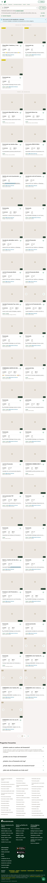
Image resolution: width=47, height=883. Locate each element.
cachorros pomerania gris (37, 799)
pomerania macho (5, 803)
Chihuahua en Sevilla (35, 835)
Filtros (42, 7)
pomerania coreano (36, 804)
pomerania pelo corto (21, 793)
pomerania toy (19, 780)
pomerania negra (4, 807)
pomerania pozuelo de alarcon (7, 784)
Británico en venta (20, 830)
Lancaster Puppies (14, 871)
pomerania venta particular (22, 788)
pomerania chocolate (21, 813)
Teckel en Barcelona (35, 828)
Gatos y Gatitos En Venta (21, 825)
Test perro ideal (4, 867)
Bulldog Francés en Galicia (37, 837)
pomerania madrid (5, 782)
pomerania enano (35, 802)
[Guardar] (21, 46)
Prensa (2, 856)
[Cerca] (45, 20)
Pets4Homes (12, 870)
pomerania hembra (5, 805)
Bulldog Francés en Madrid (37, 830)
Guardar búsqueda (6, 15)
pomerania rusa (35, 808)
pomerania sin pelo (36, 793)
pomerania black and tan (37, 813)
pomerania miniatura (20, 783)
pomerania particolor (21, 806)
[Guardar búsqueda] (44, 879)
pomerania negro (20, 795)
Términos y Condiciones (35, 876)
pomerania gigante (36, 806)
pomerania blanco (20, 808)
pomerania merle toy (36, 795)
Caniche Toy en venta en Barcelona (36, 840)
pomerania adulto (20, 811)
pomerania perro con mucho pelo (38, 784)
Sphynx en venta (19, 833)
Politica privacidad (5, 851)
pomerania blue (19, 799)
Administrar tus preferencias (34, 877)
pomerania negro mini (6, 810)
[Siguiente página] (28, 736)
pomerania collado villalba (7, 798)
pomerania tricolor (20, 802)
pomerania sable (35, 797)
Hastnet (17, 870)
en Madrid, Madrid (19, 10)
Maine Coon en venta (20, 837)
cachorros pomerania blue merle (22, 786)
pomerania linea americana (38, 786)
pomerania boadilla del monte (7, 791)
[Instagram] (22, 856)
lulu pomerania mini (36, 811)
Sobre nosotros (4, 849)
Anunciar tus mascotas (6, 860)
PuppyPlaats (23, 870)
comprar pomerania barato (7, 812)
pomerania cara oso (36, 778)
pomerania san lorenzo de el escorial (7, 794)
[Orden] (43, 16)
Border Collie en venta (6, 837)
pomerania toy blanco (36, 788)
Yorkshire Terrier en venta (7, 833)
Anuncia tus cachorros (6, 863)
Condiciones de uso (5, 858)
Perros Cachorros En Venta (7, 825)
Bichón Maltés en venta (6, 830)
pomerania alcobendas (6, 796)
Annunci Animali (39, 870)
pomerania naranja (20, 791)
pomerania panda (35, 780)
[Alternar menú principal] (2, 2)
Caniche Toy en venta (6, 842)
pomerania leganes (5, 801)
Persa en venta (19, 839)
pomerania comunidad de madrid (6, 779)
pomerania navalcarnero (6, 786)
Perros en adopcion (35, 843)
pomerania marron (20, 778)
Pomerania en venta (5, 835)
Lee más (43, 13)
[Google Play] (20, 848)
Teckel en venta (4, 839)
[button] (35, 294)
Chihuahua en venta (5, 828)
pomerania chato (20, 804)
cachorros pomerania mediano (23, 797)
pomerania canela (35, 791)
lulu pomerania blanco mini (38, 815)
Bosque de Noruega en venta (22, 828)
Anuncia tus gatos (5, 865)
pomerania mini (4, 814)
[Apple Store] (21, 852)
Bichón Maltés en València (36, 833)
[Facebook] (19, 856)
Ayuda (2, 854)
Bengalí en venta (19, 835)
